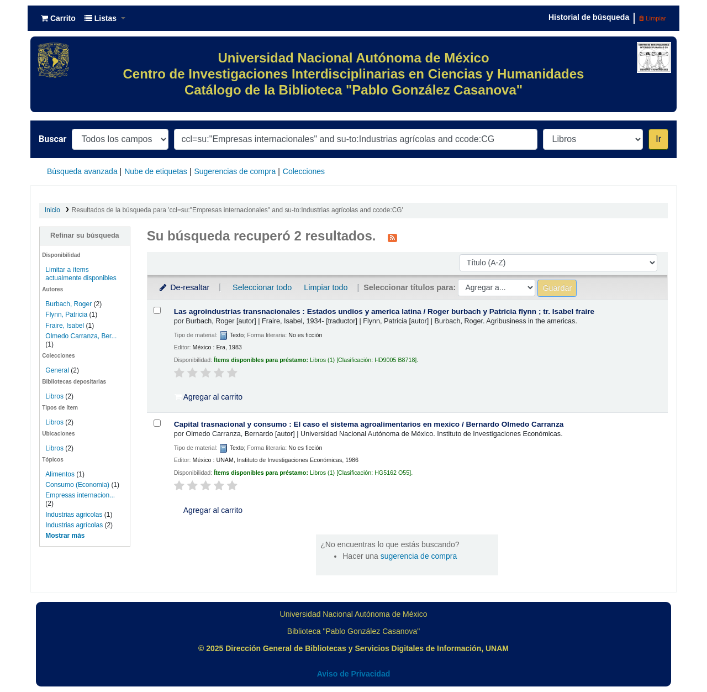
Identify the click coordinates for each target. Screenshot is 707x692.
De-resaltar (184, 287)
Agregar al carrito (209, 396)
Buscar (52, 139)
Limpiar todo (325, 287)
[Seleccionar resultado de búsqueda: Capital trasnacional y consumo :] (157, 423)
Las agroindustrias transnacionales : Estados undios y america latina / (384, 311)
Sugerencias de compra (235, 171)
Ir (658, 139)
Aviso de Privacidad (354, 673)
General (58, 370)
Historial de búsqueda (588, 17)
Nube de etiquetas (155, 171)
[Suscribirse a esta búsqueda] (392, 237)
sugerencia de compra (419, 556)
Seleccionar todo (262, 287)
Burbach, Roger (68, 304)
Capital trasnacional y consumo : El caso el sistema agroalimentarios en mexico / (369, 424)
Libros (54, 396)
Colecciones (304, 171)
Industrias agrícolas (74, 525)
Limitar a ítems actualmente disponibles (80, 274)
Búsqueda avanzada (82, 171)
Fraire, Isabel (64, 325)
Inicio (52, 210)
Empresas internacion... (80, 495)
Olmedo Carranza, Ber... (81, 336)
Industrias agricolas (73, 514)
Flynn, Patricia (66, 314)
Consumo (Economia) (77, 485)
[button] (58, 18)
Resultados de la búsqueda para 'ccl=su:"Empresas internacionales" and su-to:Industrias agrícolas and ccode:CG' (237, 210)
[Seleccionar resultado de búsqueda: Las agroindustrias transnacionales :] (157, 310)
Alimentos (60, 474)
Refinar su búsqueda (84, 235)
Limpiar (652, 18)
